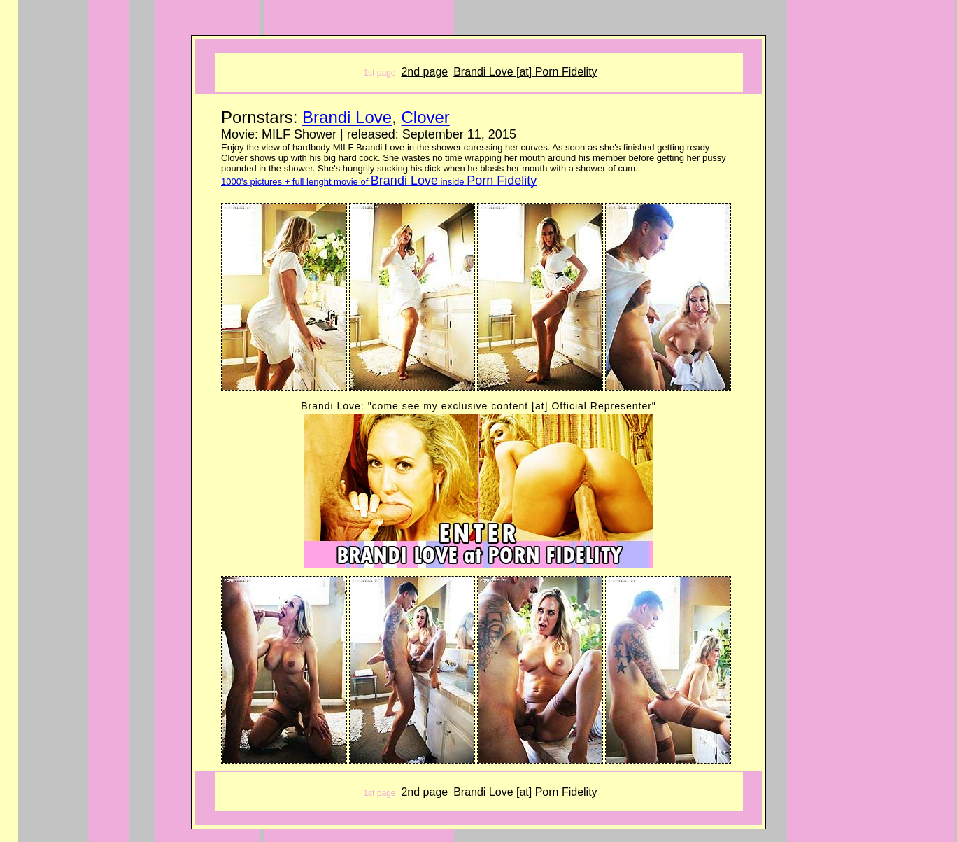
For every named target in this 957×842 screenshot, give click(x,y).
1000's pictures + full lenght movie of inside (379, 181)
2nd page (424, 72)
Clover (425, 117)
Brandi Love (347, 117)
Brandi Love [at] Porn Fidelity (525, 72)
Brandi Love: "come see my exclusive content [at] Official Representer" (478, 406)
